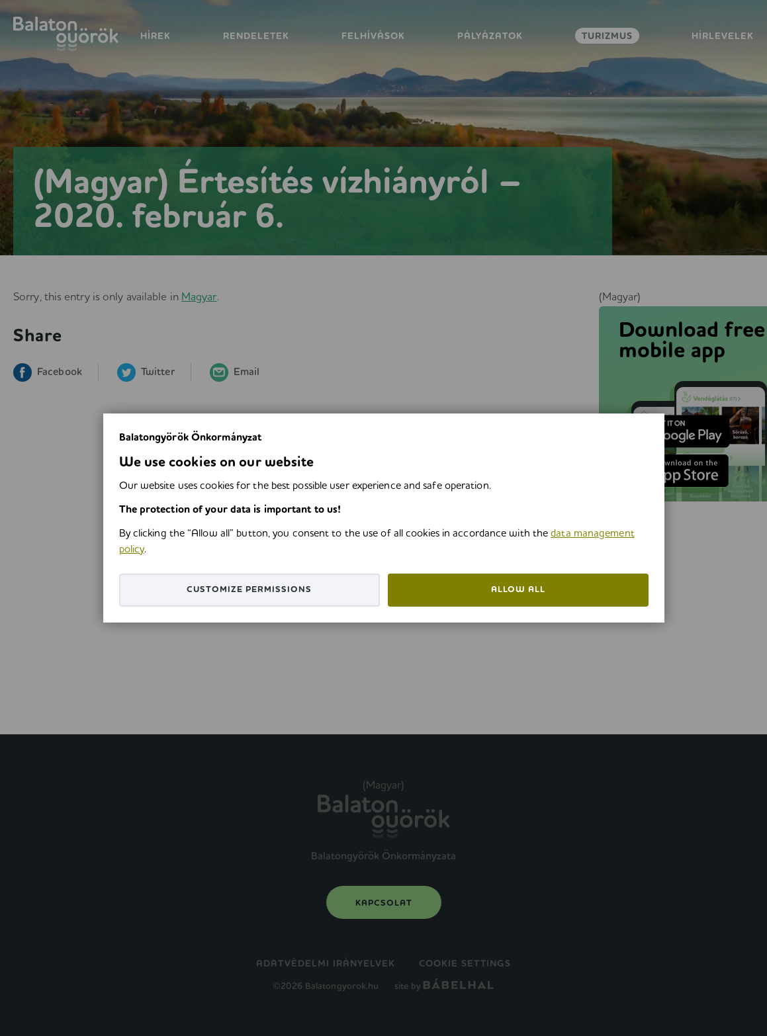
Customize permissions (249, 589)
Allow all (518, 589)
